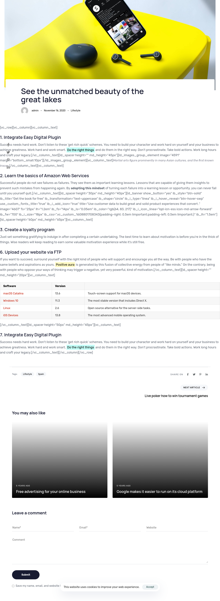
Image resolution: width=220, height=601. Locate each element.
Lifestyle (75, 110)
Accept (150, 587)
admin (35, 110)
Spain (41, 374)
